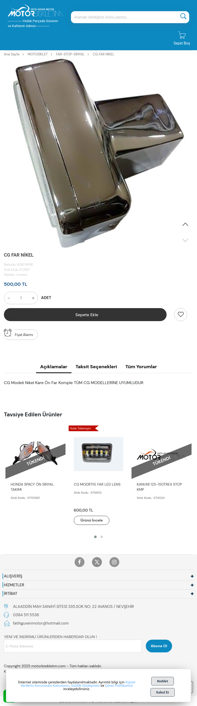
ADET (46, 297)
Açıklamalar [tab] (53, 367)
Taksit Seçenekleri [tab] (96, 367)
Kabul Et (162, 692)
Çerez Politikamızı (119, 685)
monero (22, 274)
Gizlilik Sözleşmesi (85, 685)
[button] (185, 224)
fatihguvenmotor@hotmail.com (41, 623)
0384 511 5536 (26, 615)
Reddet (162, 681)
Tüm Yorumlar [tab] (141, 367)
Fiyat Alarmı (18, 333)
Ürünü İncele (92, 520)
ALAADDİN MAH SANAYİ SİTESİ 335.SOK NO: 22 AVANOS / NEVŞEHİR (73, 606)
